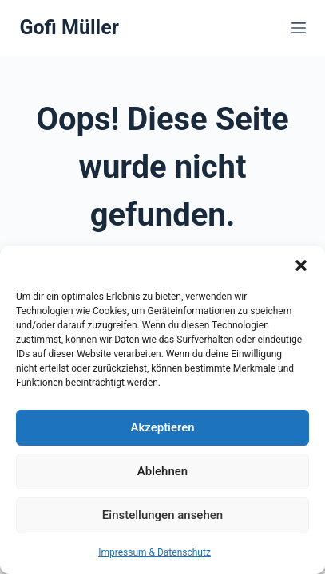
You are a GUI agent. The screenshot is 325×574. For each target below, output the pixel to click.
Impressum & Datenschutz (154, 552)
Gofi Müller (68, 27)
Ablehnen (162, 471)
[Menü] (298, 28)
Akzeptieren (162, 427)
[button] (301, 265)
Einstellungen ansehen (162, 515)
